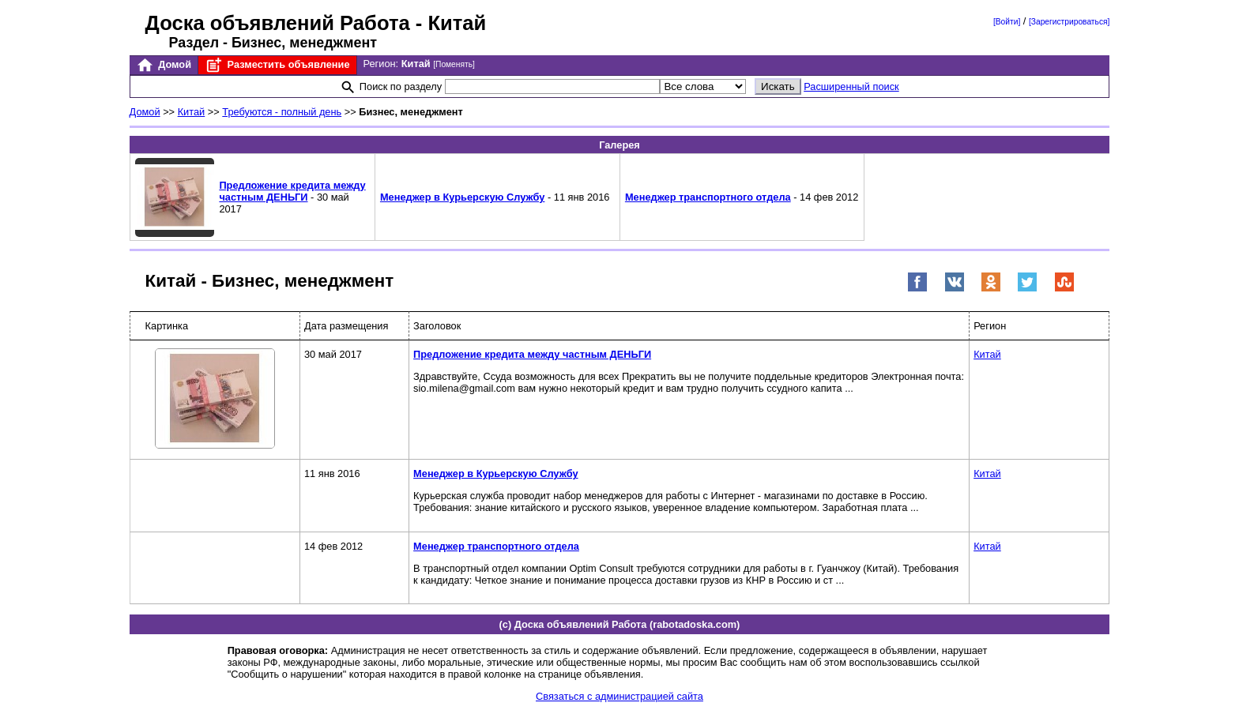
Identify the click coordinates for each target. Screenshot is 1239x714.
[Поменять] (454, 64)
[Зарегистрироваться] (1069, 21)
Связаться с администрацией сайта (619, 696)
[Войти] (1006, 21)
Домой (163, 65)
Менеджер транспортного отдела (708, 197)
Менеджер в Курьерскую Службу (462, 197)
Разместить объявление (277, 65)
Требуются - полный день (281, 112)
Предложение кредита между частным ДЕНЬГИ (292, 191)
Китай (191, 112)
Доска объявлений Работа (277, 23)
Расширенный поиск (851, 86)
